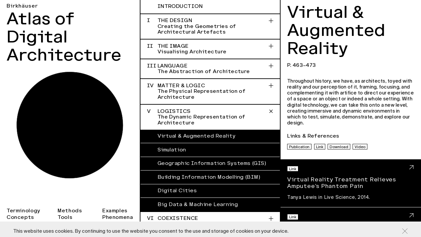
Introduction (180, 6)
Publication (299, 147)
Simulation (172, 149)
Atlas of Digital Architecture (64, 37)
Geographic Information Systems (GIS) (212, 163)
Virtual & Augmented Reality (197, 136)
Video (360, 147)
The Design (210, 26)
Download (339, 147)
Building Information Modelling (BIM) (209, 177)
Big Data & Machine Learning (198, 204)
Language (210, 69)
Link (319, 147)
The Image (210, 49)
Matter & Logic (210, 91)
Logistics (210, 117)
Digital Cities (177, 190)
